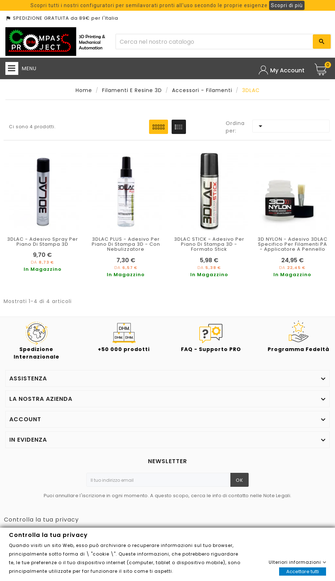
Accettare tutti (302, 571)
